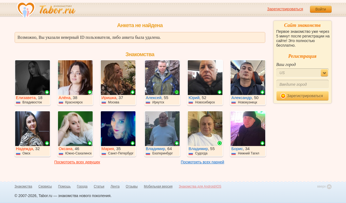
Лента (115, 186)
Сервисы (45, 186)
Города (82, 186)
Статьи (99, 186)
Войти (320, 9)
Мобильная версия (158, 186)
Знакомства (23, 186)
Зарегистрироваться (285, 9)
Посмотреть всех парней (202, 162)
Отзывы (132, 186)
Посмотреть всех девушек (77, 162)
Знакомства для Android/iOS (200, 186)
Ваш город (286, 64)
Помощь (64, 186)
